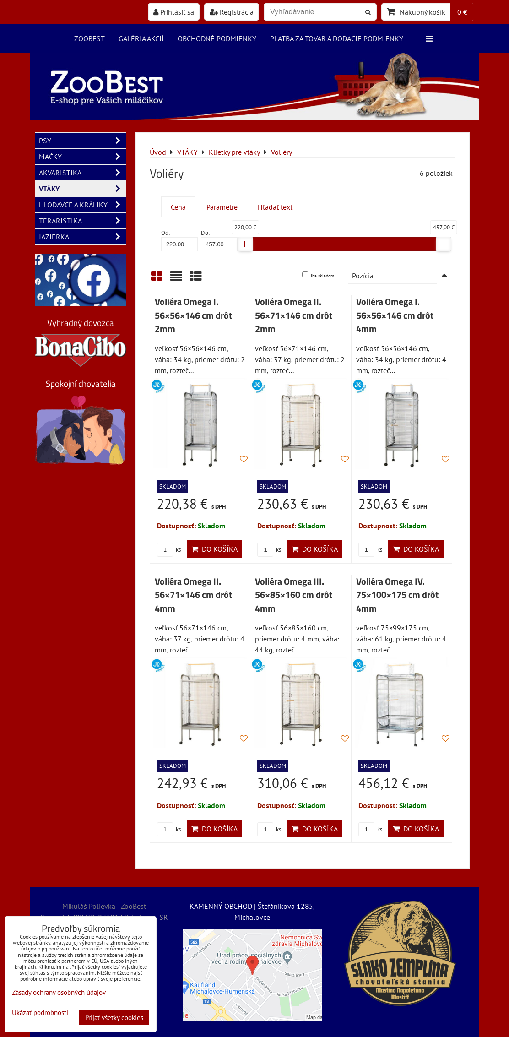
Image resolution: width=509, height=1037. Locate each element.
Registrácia (232, 11)
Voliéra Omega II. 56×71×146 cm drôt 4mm (193, 595)
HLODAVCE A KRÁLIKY (82, 204)
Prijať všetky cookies (114, 1017)
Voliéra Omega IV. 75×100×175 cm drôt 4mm (397, 595)
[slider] (245, 244)
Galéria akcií (141, 38)
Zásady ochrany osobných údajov (59, 992)
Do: (219, 240)
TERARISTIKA (82, 220)
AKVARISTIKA (82, 172)
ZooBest (89, 38)
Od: (179, 240)
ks (169, 550)
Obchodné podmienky (217, 38)
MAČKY (82, 156)
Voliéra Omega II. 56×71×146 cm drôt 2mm (293, 315)
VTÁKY (82, 188)
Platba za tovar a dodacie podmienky (336, 38)
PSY (82, 140)
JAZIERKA (82, 236)
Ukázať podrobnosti (40, 1013)
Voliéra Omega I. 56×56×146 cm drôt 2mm (193, 315)
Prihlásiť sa (173, 11)
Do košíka (214, 549)
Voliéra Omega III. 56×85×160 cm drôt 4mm (293, 595)
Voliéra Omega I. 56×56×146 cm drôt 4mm (394, 315)
